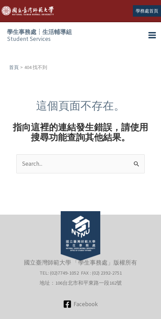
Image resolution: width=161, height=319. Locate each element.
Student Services (39, 35)
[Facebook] (80, 304)
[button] (147, 11)
